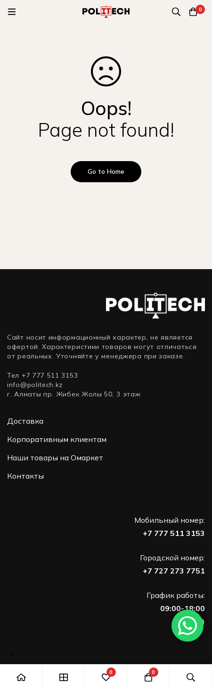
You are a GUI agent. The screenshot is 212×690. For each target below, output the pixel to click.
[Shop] (63, 677)
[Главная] (21, 677)
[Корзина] (193, 11)
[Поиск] (176, 11)
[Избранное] (106, 677)
